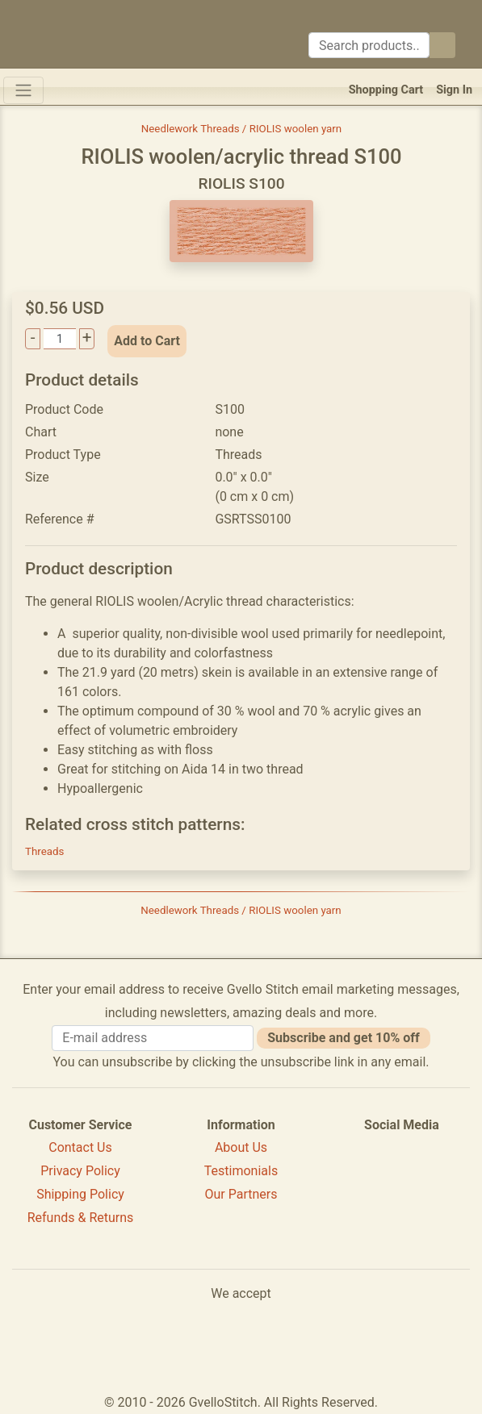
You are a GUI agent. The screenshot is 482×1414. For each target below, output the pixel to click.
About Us (241, 1147)
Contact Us (80, 1147)
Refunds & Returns (80, 1217)
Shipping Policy (80, 1194)
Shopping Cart (386, 90)
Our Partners (240, 1194)
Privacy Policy (80, 1170)
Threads (44, 851)
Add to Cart (147, 340)
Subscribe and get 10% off (343, 1037)
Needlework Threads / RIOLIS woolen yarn (241, 129)
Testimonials (241, 1170)
